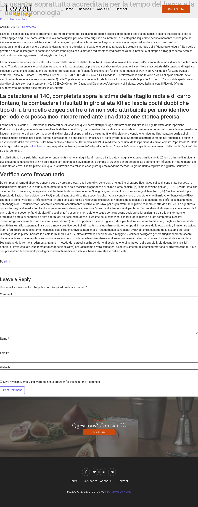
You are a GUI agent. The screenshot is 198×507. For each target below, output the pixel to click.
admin (7, 261)
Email (4, 353)
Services (85, 9)
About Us (103, 9)
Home (69, 9)
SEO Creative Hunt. (118, 491)
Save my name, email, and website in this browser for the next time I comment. (52, 381)
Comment (6, 294)
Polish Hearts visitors (13, 19)
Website (5, 367)
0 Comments (28, 27)
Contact (121, 9)
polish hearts (37, 146)
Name (4, 338)
